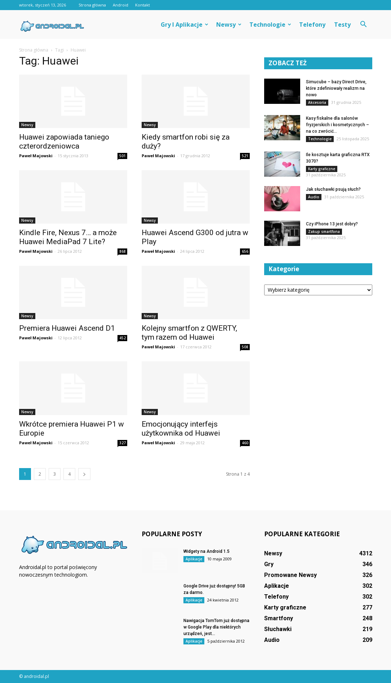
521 (245, 155)
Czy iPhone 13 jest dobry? (332, 223)
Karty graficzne (321, 168)
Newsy (228, 24)
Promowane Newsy (290, 575)
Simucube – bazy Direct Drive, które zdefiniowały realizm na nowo (336, 88)
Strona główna (92, 5)
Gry (269, 564)
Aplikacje (194, 558)
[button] (363, 24)
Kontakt (142, 5)
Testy (342, 24)
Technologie (270, 24)
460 (245, 442)
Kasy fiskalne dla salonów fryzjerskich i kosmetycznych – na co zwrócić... (337, 125)
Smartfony (278, 618)
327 (122, 442)
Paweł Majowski (36, 155)
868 (122, 251)
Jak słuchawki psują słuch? (333, 189)
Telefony (312, 24)
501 (122, 155)
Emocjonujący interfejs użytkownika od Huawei (181, 428)
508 (245, 346)
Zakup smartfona (324, 231)
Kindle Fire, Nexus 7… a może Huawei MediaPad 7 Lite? (68, 237)
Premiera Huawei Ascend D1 (67, 328)
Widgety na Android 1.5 (206, 551)
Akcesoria (317, 102)
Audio (313, 196)
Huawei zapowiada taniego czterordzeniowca (64, 141)
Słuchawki (278, 629)
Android (120, 5)
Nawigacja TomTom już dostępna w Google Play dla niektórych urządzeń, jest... (216, 627)
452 (122, 337)
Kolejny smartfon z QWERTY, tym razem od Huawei (189, 333)
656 (245, 251)
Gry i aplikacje (184, 24)
